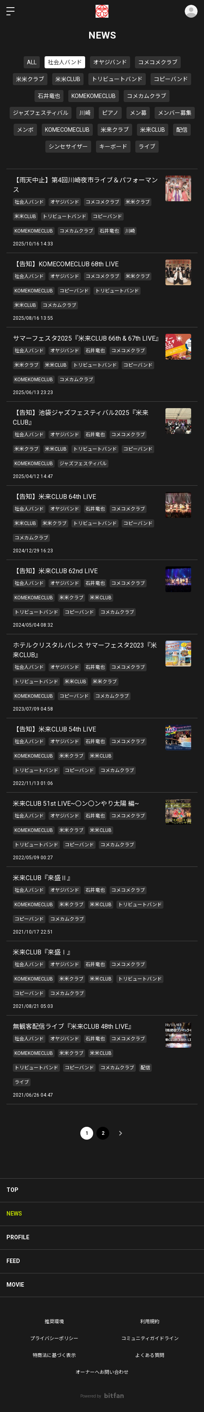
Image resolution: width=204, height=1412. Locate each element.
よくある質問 (149, 1355)
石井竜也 (49, 96)
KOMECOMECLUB (67, 130)
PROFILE (17, 1237)
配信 (182, 130)
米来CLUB (152, 130)
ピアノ (110, 113)
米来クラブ (115, 130)
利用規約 (149, 1321)
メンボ (25, 130)
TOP (12, 1190)
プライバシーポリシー (54, 1338)
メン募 (138, 113)
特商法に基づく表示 (54, 1355)
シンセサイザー (68, 146)
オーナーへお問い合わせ (102, 1372)
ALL (32, 62)
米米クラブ (30, 79)
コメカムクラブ (146, 96)
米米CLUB (67, 79)
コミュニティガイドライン (150, 1338)
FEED (13, 1261)
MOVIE (15, 1284)
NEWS (14, 1213)
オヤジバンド (110, 62)
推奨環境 (54, 1321)
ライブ (147, 146)
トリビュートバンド (117, 79)
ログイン (191, 11)
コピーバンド (171, 79)
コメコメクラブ (157, 62)
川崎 (85, 113)
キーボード (113, 146)
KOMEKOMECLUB (93, 96)
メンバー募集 (175, 113)
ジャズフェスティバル (40, 113)
